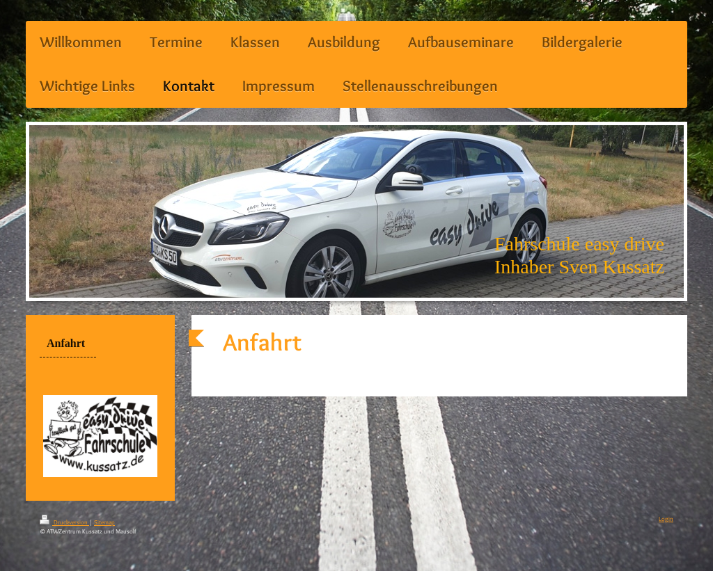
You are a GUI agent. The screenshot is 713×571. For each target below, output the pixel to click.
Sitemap (104, 522)
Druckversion (64, 522)
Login (666, 518)
